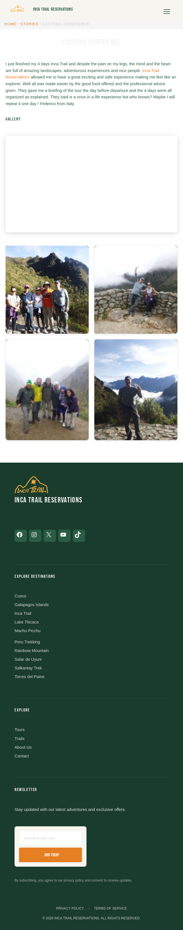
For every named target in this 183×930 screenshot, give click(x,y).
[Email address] (50, 838)
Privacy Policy (70, 908)
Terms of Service (110, 908)
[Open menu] (167, 9)
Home (10, 24)
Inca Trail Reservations (53, 9)
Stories (30, 24)
